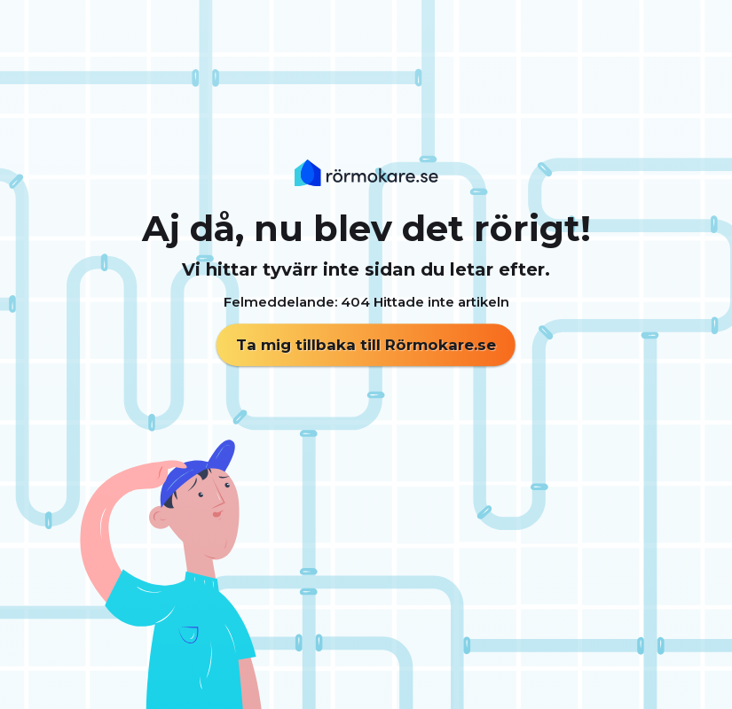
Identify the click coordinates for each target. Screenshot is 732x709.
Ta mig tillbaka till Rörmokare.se (366, 345)
